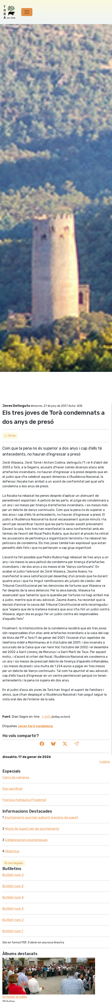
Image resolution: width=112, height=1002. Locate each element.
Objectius (12, 851)
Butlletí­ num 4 (13, 897)
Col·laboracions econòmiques (26, 840)
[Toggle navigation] (26, 12)
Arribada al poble (14, 997)
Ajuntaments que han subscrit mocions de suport (41, 817)
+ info (46, 717)
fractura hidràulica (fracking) (24, 800)
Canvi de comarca (15, 777)
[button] (76, 744)
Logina (105, 761)
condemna (44, 726)
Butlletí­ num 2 (13, 920)
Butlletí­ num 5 (12, 886)
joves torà (26, 726)
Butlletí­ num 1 (12, 931)
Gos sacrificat (12, 789)
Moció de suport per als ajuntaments (32, 829)
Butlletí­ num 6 (13, 875)
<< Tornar (10, 435)
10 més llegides (13, 863)
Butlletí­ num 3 (12, 908)
